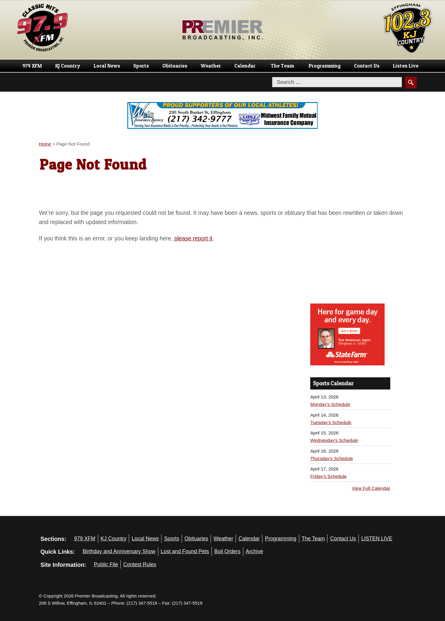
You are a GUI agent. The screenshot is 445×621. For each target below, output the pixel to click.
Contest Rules (139, 564)
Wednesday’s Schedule (334, 440)
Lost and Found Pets (185, 551)
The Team (282, 66)
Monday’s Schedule (330, 404)
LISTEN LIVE (376, 539)
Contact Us (367, 66)
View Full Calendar (371, 488)
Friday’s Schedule (328, 476)
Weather (211, 66)
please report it (193, 238)
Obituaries (174, 66)
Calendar (245, 66)
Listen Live (406, 66)
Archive (254, 551)
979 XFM (32, 66)
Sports (141, 66)
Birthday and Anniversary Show (119, 551)
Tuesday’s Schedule (330, 422)
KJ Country (67, 66)
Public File (106, 564)
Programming (325, 66)
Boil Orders (227, 551)
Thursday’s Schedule (331, 458)
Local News (107, 66)
